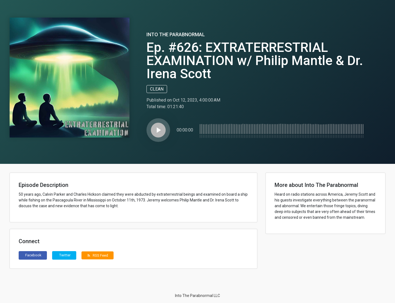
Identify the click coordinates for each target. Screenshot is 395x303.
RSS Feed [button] (97, 255)
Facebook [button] (33, 255)
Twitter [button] (65, 255)
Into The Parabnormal (175, 34)
